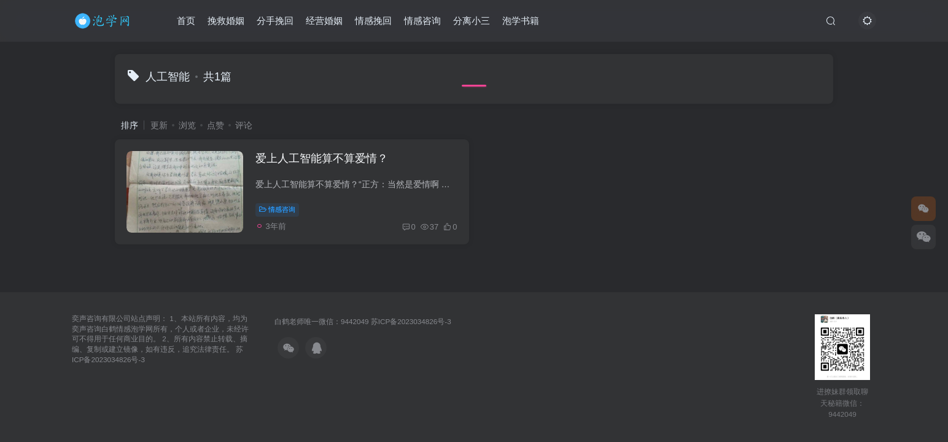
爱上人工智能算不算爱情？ (322, 159)
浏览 (187, 125)
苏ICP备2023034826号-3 (411, 321)
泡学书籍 (520, 20)
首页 (186, 20)
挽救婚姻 (226, 20)
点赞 (215, 125)
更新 (159, 125)
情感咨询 (422, 20)
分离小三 (471, 20)
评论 (243, 125)
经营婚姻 (324, 20)
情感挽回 (373, 20)
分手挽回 (275, 20)
